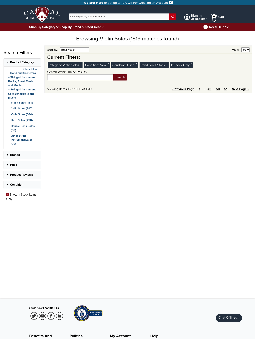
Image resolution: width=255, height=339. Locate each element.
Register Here (93, 3)
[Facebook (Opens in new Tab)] (51, 316)
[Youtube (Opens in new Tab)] (42, 316)
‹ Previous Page (183, 89)
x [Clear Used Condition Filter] (136, 63)
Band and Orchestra (23, 73)
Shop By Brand (70, 27)
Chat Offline (229, 318)
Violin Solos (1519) (22, 103)
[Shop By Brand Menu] (83, 26)
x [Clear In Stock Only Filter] (191, 63)
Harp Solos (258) (22, 120)
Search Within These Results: (67, 72)
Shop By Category (42, 27)
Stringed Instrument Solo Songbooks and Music (22, 94)
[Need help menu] (227, 27)
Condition (16, 184)
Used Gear (93, 27)
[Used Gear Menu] (103, 26)
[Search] (172, 16)
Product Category (22, 62)
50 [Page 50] (218, 89)
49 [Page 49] (209, 89)
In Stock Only (180, 65)
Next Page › (240, 89)
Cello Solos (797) (22, 108)
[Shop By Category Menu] (57, 26)
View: (236, 49)
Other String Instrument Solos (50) (21, 140)
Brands (15, 154)
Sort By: (53, 49)
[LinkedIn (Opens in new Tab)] (59, 316)
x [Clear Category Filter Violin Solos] (81, 63)
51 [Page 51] (225, 89)
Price (13, 164)
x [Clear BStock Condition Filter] (167, 63)
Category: (56, 65)
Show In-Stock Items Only (21, 196)
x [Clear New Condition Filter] (108, 63)
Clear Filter (30, 69)
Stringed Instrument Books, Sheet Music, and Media (22, 81)
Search (120, 77)
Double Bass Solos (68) (23, 128)
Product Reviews (21, 174)
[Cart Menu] (214, 20)
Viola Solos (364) (22, 114)
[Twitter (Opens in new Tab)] (34, 316)
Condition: (92, 65)
